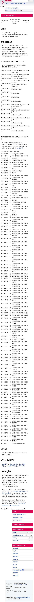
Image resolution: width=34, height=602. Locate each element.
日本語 (15, 564)
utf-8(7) (21, 466)
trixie (7, 10)
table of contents (19, 525)
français (15, 556)
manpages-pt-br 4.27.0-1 (20, 584)
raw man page (17, 520)
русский (15, 575)
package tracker (18, 517)
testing (15, 538)
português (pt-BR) (18, 570)
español (15, 553)
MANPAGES (8, 0)
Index (7, 3)
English (15, 551)
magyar (15, 559)
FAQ (24, 3)
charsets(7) (14, 464)
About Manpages (16, 3)
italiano (15, 562)
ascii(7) (20, 148)
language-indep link (19, 514)
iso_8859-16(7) (12, 466)
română (15, 573)
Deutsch (15, 548)
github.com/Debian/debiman (23, 597)
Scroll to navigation (8, 15)
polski (15, 567)
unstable (15, 541)
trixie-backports (18, 535)
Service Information (12, 8)
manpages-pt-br (13, 10)
